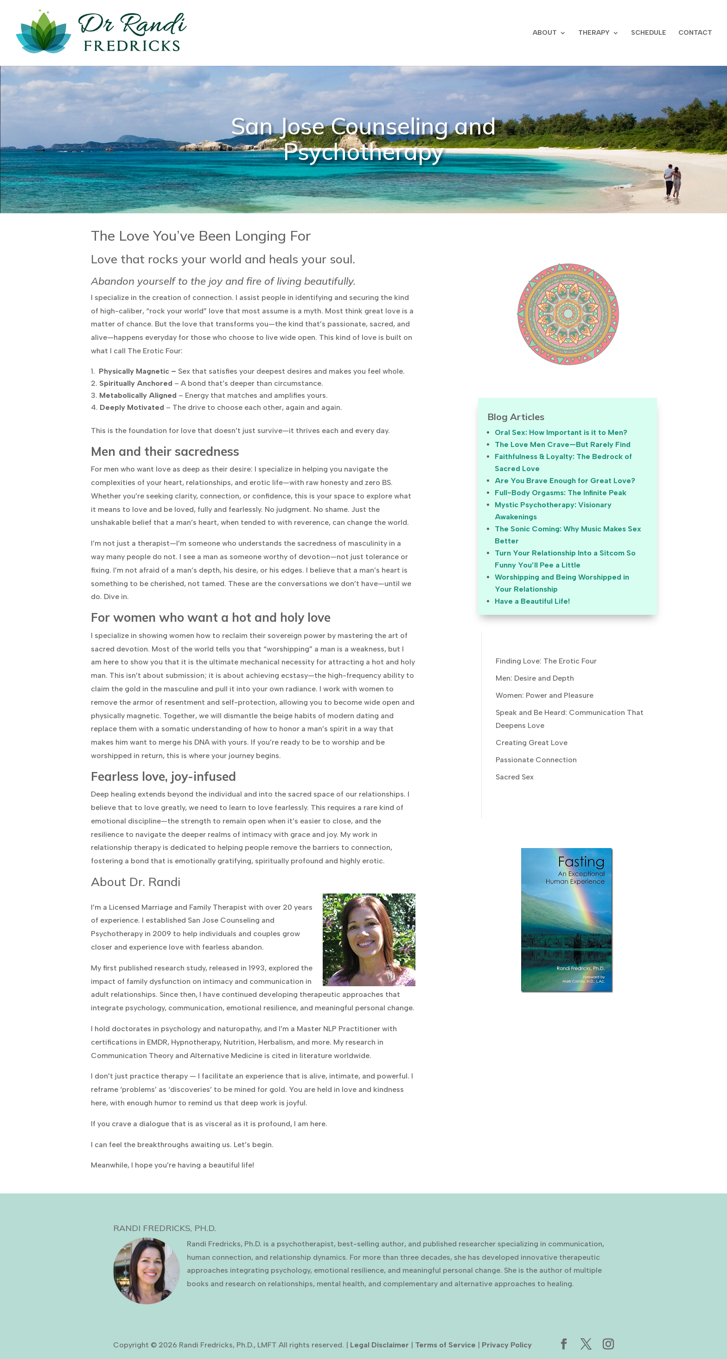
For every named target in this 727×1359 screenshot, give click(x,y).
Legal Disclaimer (379, 1344)
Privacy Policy (507, 1344)
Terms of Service (445, 1344)
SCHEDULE (648, 33)
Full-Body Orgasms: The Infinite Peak (560, 492)
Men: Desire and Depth (535, 678)
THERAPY (594, 33)
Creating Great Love (532, 742)
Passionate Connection (536, 759)
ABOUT (545, 33)
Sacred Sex (515, 776)
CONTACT (695, 33)
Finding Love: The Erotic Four (546, 661)
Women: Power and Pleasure (544, 695)
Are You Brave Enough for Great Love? (565, 480)
